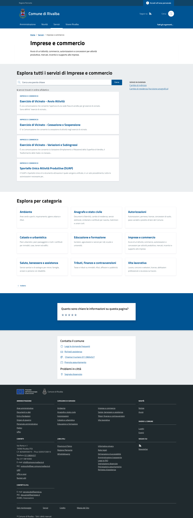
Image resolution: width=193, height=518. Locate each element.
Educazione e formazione (67, 423)
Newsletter (143, 449)
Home (32, 34)
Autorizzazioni (63, 416)
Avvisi (141, 412)
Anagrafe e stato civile (66, 412)
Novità (44, 24)
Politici (19, 427)
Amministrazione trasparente (110, 457)
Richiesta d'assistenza (107, 469)
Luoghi (141, 428)
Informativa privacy (106, 446)
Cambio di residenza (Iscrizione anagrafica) (148, 88)
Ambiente (61, 408)
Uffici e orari (21, 474)
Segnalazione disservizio (108, 463)
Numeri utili (21, 478)
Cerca (116, 82)
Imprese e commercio (29, 96)
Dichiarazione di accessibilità (109, 453)
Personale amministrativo (27, 423)
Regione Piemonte (25, 3)
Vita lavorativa (104, 420)
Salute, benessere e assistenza (110, 412)
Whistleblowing (63, 453)
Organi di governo (24, 420)
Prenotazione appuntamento (109, 466)
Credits (62, 507)
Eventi (141, 432)
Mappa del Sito (83, 507)
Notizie (141, 408)
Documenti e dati (24, 412)
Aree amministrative (25, 408)
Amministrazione (28, 24)
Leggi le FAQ (103, 460)
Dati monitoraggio (24, 507)
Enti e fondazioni (23, 416)
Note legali (102, 450)
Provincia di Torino (64, 446)
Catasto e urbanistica (66, 420)
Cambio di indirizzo (138, 85)
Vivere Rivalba (72, 24)
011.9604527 (30, 455)
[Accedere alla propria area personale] (158, 3)
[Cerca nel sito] (170, 14)
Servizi (57, 24)
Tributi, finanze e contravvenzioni (111, 416)
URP (18, 470)
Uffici (19, 431)
